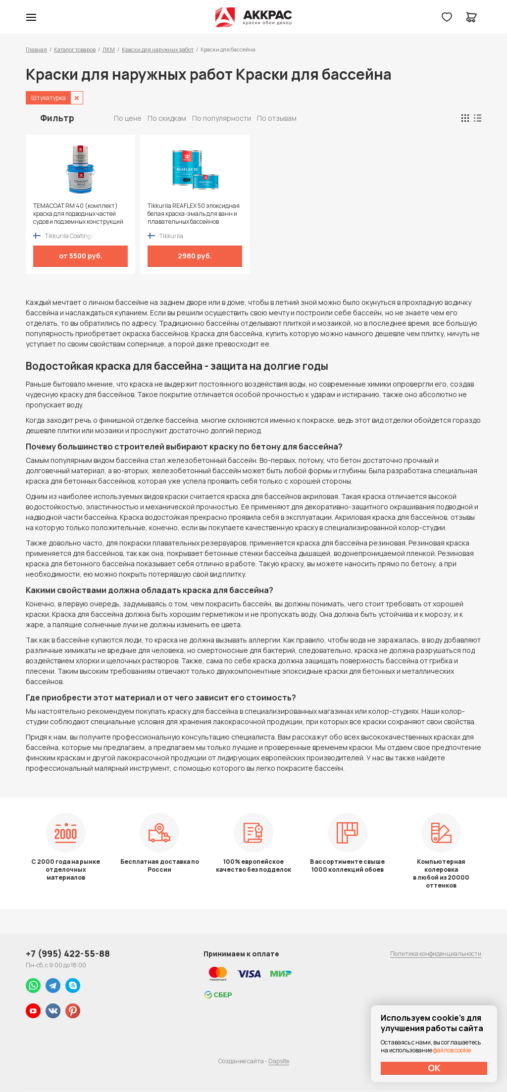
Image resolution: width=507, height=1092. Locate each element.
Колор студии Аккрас (253, 17)
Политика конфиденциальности (435, 953)
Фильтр (57, 118)
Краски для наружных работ (158, 49)
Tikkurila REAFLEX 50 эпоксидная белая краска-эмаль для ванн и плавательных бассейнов (193, 214)
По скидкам (167, 118)
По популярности (221, 118)
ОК (434, 1068)
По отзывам (277, 118)
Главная (36, 49)
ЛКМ (108, 49)
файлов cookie (452, 1050)
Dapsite (278, 1061)
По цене (128, 118)
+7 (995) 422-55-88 (68, 953)
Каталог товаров (75, 49)
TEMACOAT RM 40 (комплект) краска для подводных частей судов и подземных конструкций (78, 214)
